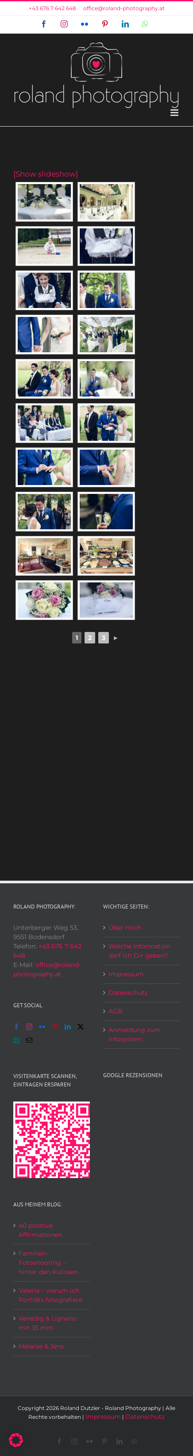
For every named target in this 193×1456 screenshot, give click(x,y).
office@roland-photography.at (124, 8)
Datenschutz (128, 993)
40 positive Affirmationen (40, 1230)
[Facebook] (16, 1027)
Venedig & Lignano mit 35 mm (48, 1323)
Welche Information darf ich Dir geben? (139, 950)
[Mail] (29, 1040)
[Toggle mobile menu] (175, 112)
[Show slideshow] (45, 173)
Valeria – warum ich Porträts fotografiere (50, 1295)
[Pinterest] (55, 1027)
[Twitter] (80, 1027)
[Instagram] (29, 1027)
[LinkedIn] (68, 1027)
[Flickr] (42, 1027)
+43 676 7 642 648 (52, 8)
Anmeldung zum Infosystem (134, 1034)
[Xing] (16, 1040)
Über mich (124, 928)
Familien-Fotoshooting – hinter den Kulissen (48, 1262)
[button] (16, 1440)
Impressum (126, 974)
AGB (115, 1011)
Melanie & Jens (41, 1346)
